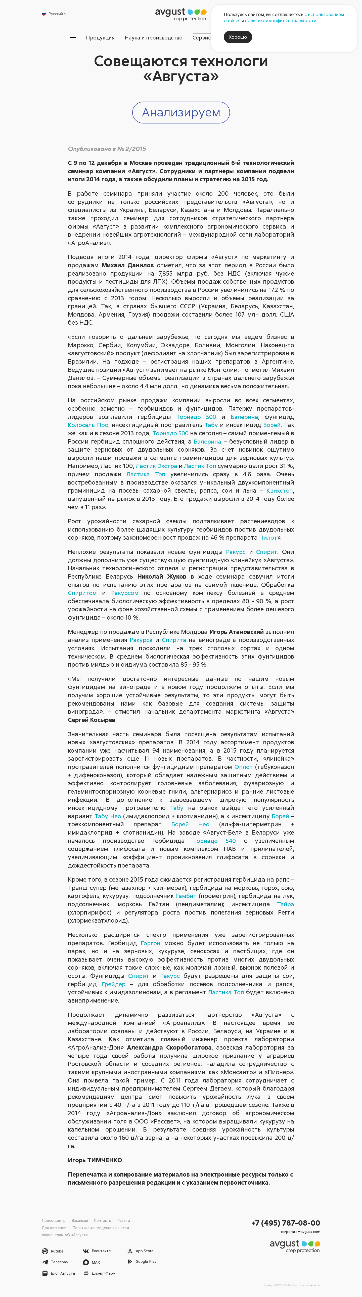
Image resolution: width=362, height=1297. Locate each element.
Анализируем (181, 111)
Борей (272, 424)
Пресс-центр (54, 1220)
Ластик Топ (205, 465)
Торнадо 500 (195, 416)
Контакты (103, 1220)
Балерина (244, 416)
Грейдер (113, 983)
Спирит (267, 551)
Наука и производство (153, 37)
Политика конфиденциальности (100, 1227)
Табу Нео (107, 815)
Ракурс (235, 551)
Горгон (151, 942)
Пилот (268, 537)
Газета (124, 1220)
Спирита (174, 639)
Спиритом (83, 592)
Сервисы (204, 37)
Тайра (285, 904)
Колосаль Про (88, 424)
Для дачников (54, 1227)
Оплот (243, 766)
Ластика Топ (153, 474)
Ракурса (141, 639)
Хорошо (238, 37)
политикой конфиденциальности (280, 20)
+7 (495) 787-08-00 (285, 1223)
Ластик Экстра (159, 465)
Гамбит (186, 895)
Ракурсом (126, 592)
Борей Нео (190, 824)
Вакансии (80, 1220)
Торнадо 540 (214, 840)
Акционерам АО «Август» (65, 1234)
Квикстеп (279, 490)
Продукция (99, 37)
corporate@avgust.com (300, 1231)
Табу (211, 424)
